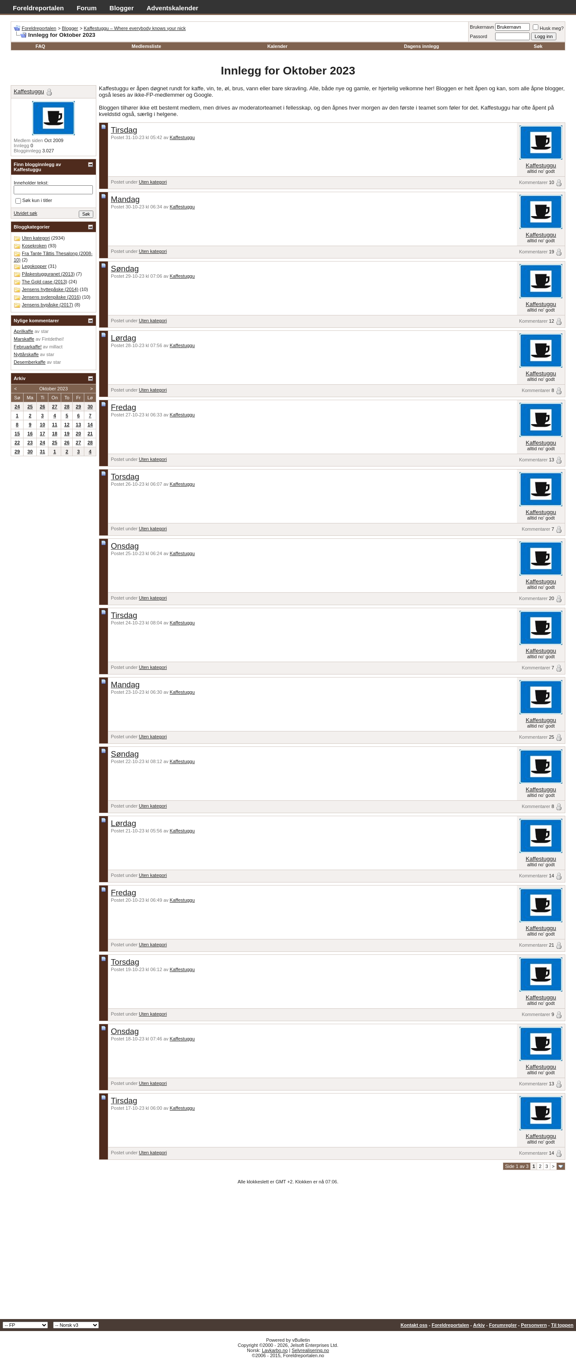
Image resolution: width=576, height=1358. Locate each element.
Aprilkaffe (23, 331)
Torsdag (125, 476)
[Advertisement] (288, 1255)
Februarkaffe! (28, 346)
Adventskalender (173, 8)
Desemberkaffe (29, 362)
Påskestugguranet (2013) (48, 273)
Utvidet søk (25, 213)
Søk (538, 46)
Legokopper (34, 266)
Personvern (534, 1325)
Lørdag (123, 337)
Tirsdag (124, 129)
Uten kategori (152, 181)
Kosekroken (34, 245)
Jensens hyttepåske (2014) (50, 289)
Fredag (123, 407)
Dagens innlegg (421, 46)
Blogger (122, 8)
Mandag (125, 199)
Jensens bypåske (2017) (47, 304)
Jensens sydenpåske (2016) (51, 297)
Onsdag (125, 545)
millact (55, 346)
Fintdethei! (53, 339)
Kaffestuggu (182, 137)
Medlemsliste (146, 46)
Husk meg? (548, 28)
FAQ (40, 46)
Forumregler (503, 1325)
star (44, 331)
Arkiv (479, 1325)
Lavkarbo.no (275, 1350)
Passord (478, 36)
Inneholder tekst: (31, 182)
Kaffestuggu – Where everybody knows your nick (135, 28)
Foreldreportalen (38, 8)
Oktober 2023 (53, 388)
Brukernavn (482, 27)
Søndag (125, 268)
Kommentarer (533, 182)
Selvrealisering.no (310, 1350)
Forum (87, 8)
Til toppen (562, 1325)
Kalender (277, 46)
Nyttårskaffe (26, 354)
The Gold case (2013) (44, 281)
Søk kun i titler (33, 201)
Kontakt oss (414, 1325)
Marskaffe (24, 339)
